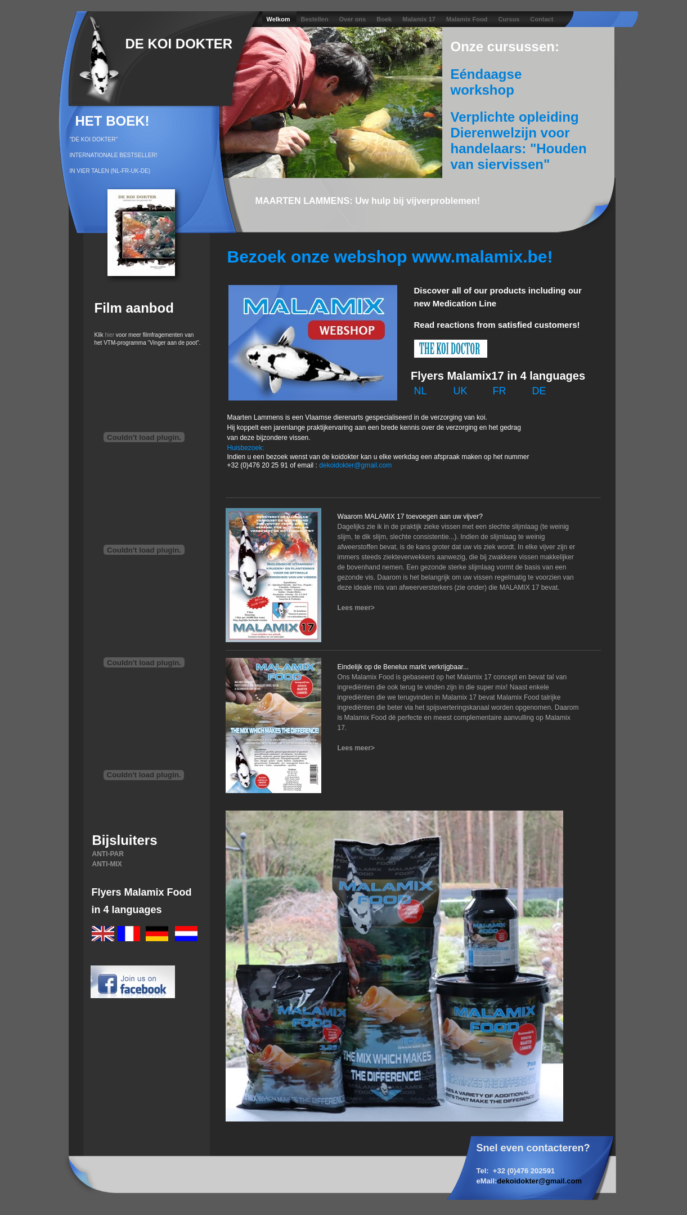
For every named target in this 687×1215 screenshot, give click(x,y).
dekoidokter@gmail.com (539, 1181)
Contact (541, 19)
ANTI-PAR (108, 854)
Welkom (279, 19)
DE (539, 391)
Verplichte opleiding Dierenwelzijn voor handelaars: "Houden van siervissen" (519, 140)
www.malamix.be (479, 256)
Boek (384, 19)
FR (499, 391)
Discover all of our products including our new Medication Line (498, 297)
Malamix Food (467, 19)
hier (109, 335)
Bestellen (315, 19)
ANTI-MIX (107, 864)
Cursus (509, 19)
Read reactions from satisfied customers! (497, 325)
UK (460, 391)
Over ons (353, 19)
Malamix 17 (419, 19)
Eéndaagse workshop (486, 81)
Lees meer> (356, 608)
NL (420, 391)
